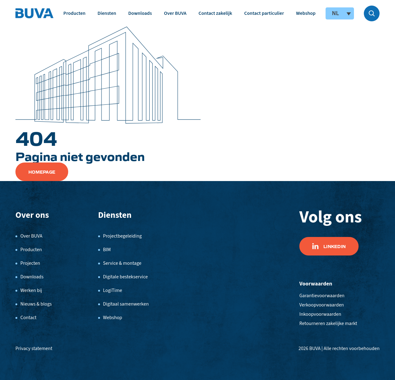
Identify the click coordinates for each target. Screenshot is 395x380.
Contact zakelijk (215, 13)
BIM (107, 249)
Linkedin (329, 246)
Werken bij (31, 290)
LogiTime (112, 290)
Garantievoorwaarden (321, 295)
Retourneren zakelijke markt (328, 323)
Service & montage (122, 263)
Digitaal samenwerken (126, 304)
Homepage (41, 172)
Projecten (30, 263)
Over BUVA (175, 13)
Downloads (140, 13)
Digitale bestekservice (125, 276)
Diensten (107, 13)
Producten (74, 13)
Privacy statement (33, 348)
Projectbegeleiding (122, 236)
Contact (28, 317)
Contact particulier (264, 13)
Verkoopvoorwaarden (321, 305)
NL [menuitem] (335, 13)
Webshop (306, 13)
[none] (340, 13)
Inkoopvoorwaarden (320, 314)
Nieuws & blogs (36, 304)
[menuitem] (340, 13)
